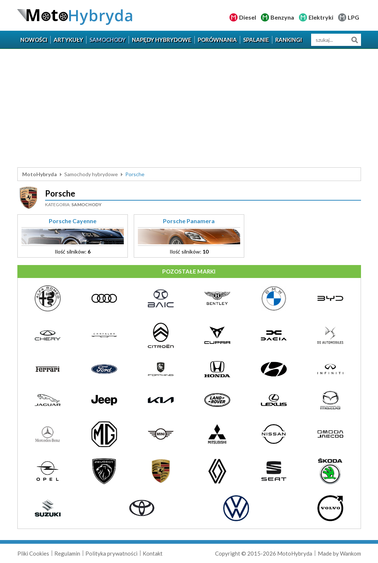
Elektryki (321, 17)
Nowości (33, 39)
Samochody (107, 39)
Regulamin (67, 553)
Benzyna (282, 17)
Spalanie (256, 39)
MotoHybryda (39, 174)
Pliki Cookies (33, 553)
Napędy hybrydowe (161, 39)
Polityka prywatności (111, 553)
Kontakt (153, 553)
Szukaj (355, 40)
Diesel (247, 17)
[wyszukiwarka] (336, 40)
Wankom (350, 553)
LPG (353, 17)
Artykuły (68, 39)
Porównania (217, 39)
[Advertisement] (189, 108)
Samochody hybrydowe (91, 174)
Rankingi (288, 39)
